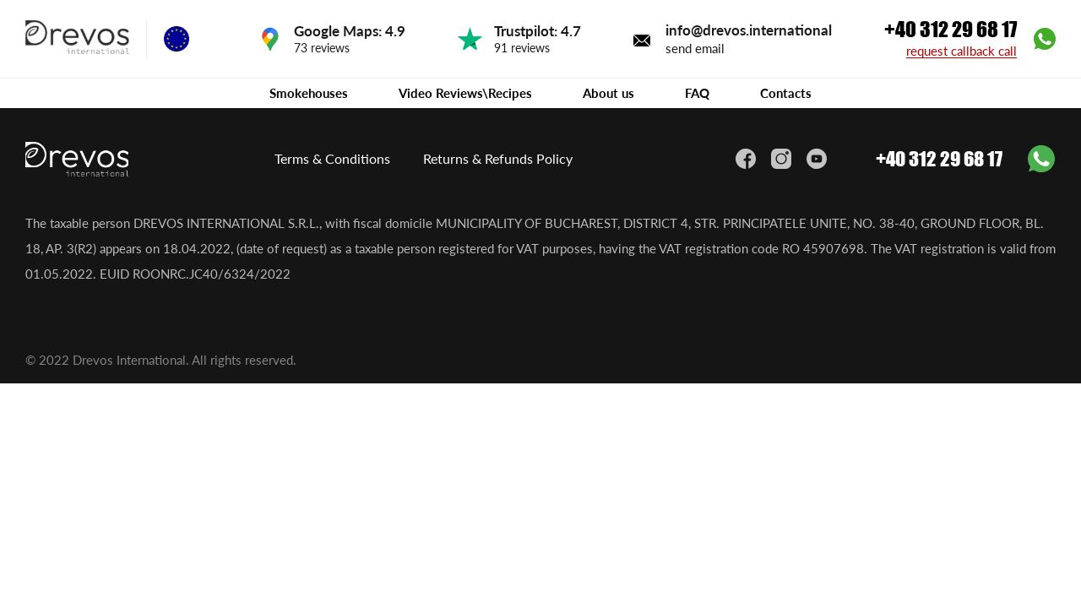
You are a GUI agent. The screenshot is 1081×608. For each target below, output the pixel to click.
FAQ (697, 92)
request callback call (961, 51)
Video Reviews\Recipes (465, 92)
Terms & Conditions (332, 158)
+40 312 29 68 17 (950, 29)
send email (695, 48)
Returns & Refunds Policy (498, 158)
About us (608, 92)
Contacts (786, 92)
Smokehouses (308, 92)
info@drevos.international (748, 30)
